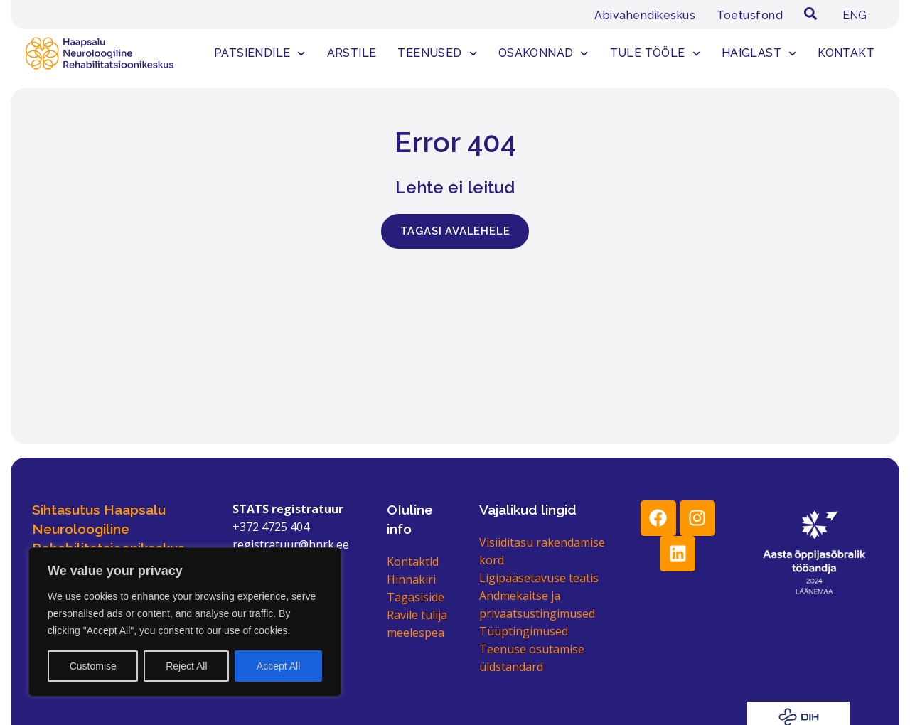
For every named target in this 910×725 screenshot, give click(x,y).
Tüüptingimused (523, 631)
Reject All (186, 666)
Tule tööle (655, 54)
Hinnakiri (411, 579)
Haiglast (759, 54)
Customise (93, 666)
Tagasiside (415, 597)
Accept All (278, 666)
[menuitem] (854, 15)
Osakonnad (543, 54)
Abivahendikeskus (644, 15)
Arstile (352, 53)
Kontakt (846, 53)
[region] (184, 622)
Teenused (436, 54)
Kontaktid (413, 561)
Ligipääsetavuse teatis (539, 578)
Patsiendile (260, 54)
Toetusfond (750, 15)
